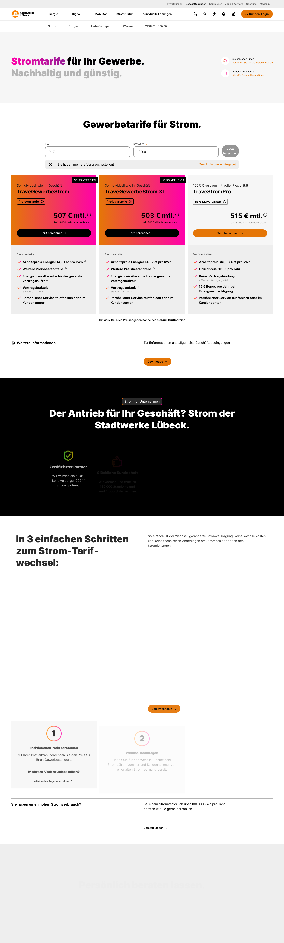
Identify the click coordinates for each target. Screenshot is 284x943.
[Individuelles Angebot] (53, 781)
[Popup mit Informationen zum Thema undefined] (89, 215)
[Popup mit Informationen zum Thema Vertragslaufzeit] (50, 287)
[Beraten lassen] (156, 828)
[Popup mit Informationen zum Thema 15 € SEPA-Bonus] (225, 201)
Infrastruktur (124, 14)
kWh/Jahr (140, 143)
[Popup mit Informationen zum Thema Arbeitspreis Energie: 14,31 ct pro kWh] (85, 261)
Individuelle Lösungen (157, 14)
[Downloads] (157, 362)
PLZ (47, 143)
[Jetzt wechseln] (164, 709)
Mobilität (101, 14)
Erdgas (73, 26)
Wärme (128, 26)
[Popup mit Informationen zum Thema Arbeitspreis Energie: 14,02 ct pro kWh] (174, 261)
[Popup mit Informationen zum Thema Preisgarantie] (43, 201)
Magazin (265, 3)
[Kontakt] (195, 14)
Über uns (251, 3)
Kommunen (215, 3)
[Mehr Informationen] (146, 144)
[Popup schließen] (50, 164)
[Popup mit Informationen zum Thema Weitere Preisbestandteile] (66, 268)
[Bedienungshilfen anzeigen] (214, 14)
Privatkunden (174, 3)
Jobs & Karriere (234, 3)
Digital (79, 14)
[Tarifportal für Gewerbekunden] (54, 233)
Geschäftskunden (196, 3)
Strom (52, 26)
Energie (55, 14)
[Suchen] (205, 14)
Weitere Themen (156, 26)
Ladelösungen (100, 26)
